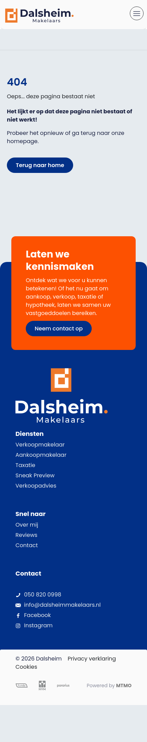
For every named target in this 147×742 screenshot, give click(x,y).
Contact (26, 545)
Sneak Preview (35, 475)
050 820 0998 (42, 595)
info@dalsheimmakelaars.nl (62, 605)
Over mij (26, 525)
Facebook (37, 615)
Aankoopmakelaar (40, 455)
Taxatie (25, 465)
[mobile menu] (137, 13)
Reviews (26, 535)
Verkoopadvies (35, 486)
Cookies (26, 667)
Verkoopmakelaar (40, 445)
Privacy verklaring (92, 659)
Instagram (38, 625)
